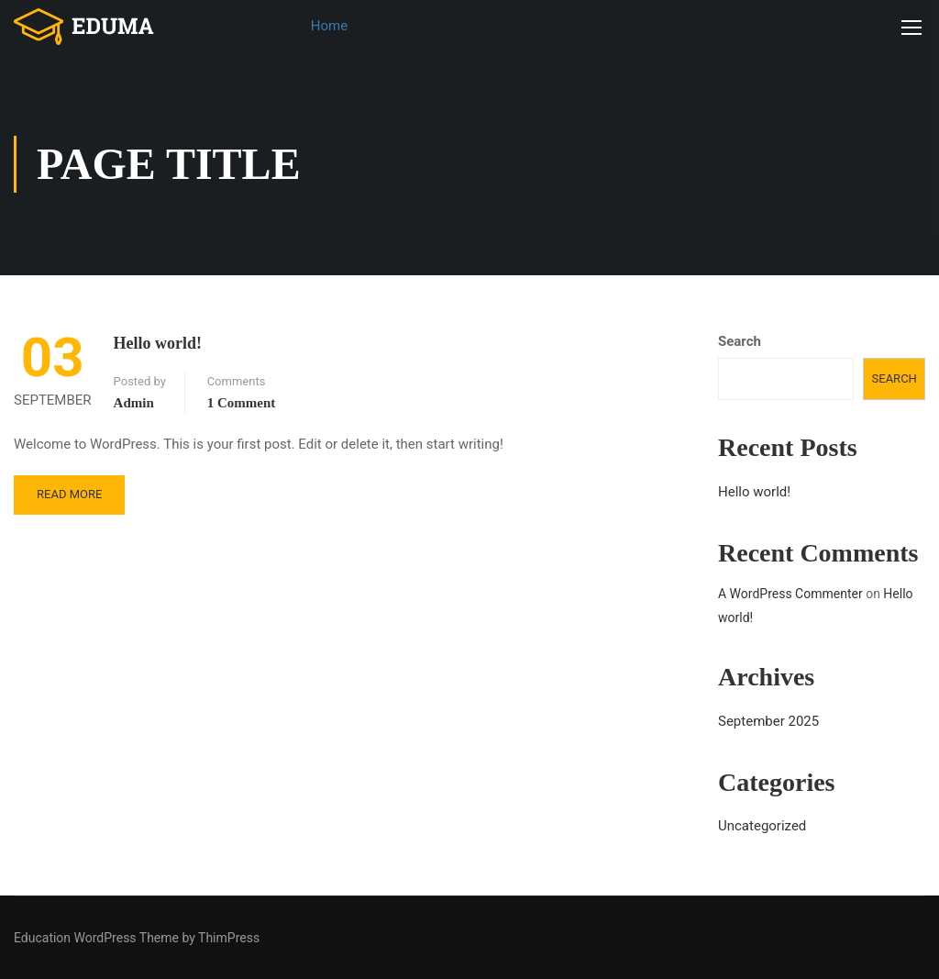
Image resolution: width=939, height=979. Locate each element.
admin (134, 402)
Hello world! (158, 343)
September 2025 (768, 721)
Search (739, 341)
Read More (69, 494)
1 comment (241, 402)
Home (329, 25)
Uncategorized (762, 826)
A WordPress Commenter (790, 593)
